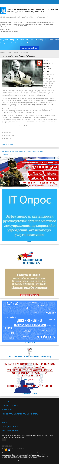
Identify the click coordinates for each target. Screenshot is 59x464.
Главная (2, 52)
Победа (16, 52)
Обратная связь (7, 154)
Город (9, 52)
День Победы (24, 52)
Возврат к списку (7, 144)
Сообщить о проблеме (29, 48)
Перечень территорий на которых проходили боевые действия (22, 151)
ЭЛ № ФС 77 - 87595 (22, 454)
